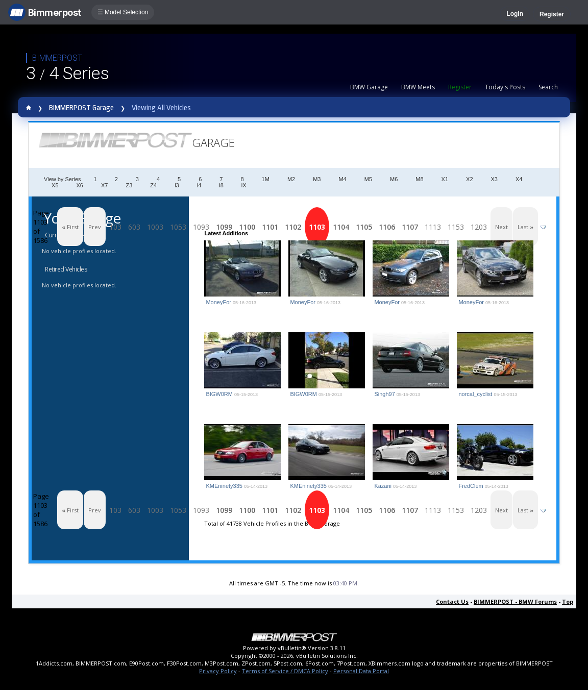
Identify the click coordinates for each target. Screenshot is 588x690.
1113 (433, 227)
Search (548, 87)
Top (567, 601)
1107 (410, 227)
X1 (445, 179)
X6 (80, 185)
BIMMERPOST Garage (81, 108)
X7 (104, 185)
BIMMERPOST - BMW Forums (515, 601)
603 (134, 227)
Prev (94, 227)
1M (266, 179)
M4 (342, 179)
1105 (364, 227)
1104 (341, 227)
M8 (419, 179)
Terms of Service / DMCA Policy (285, 671)
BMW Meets (418, 87)
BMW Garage (369, 87)
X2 (469, 179)
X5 (55, 185)
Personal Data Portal (361, 671)
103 (115, 227)
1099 (224, 227)
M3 (317, 179)
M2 (291, 179)
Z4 (153, 185)
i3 (177, 185)
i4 (199, 185)
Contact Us (452, 601)
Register (552, 14)
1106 (387, 227)
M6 (394, 179)
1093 (201, 227)
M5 (368, 179)
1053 (178, 227)
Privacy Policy (218, 671)
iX (244, 185)
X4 (519, 179)
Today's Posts (505, 87)
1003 (155, 227)
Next (501, 227)
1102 (293, 227)
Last (525, 227)
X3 (494, 179)
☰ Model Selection (123, 12)
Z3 (129, 185)
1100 (247, 227)
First (70, 227)
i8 (221, 185)
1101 (270, 227)
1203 (479, 227)
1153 (456, 227)
